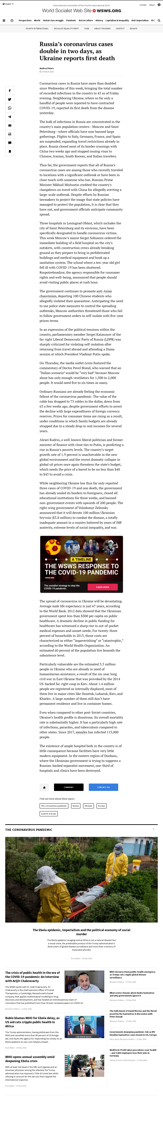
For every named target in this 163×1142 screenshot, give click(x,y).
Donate (133, 28)
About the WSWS (102, 28)
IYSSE (86, 28)
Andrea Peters (47, 68)
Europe (101, 806)
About (152, 5)
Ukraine (88, 806)
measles (81, 732)
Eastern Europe (48, 813)
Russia (76, 806)
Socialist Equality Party (66, 28)
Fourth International (37, 28)
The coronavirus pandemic (54, 806)
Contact (143, 5)
